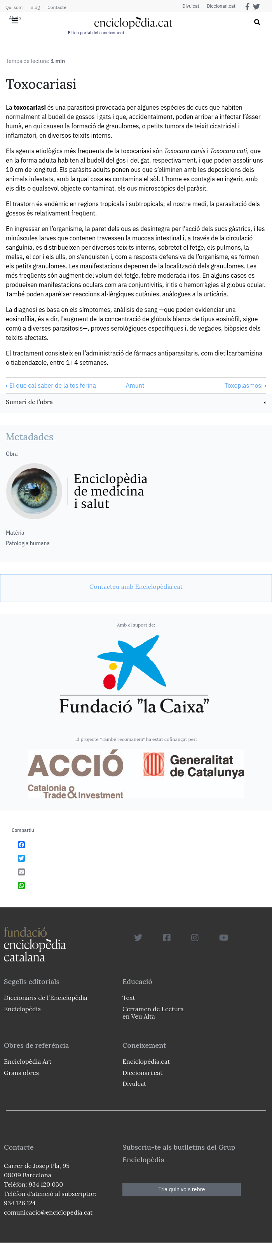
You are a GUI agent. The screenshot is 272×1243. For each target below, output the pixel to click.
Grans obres (21, 1073)
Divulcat (191, 6)
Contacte (56, 7)
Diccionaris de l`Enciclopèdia (45, 997)
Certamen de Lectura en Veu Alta (153, 1012)
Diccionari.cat (221, 6)
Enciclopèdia (22, 1009)
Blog (35, 7)
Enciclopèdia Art (28, 1061)
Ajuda (15, 18)
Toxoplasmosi (245, 385)
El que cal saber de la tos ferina (51, 385)
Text (128, 997)
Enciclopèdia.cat (146, 1061)
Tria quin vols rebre (182, 1189)
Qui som (14, 7)
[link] (136, 403)
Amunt (135, 385)
